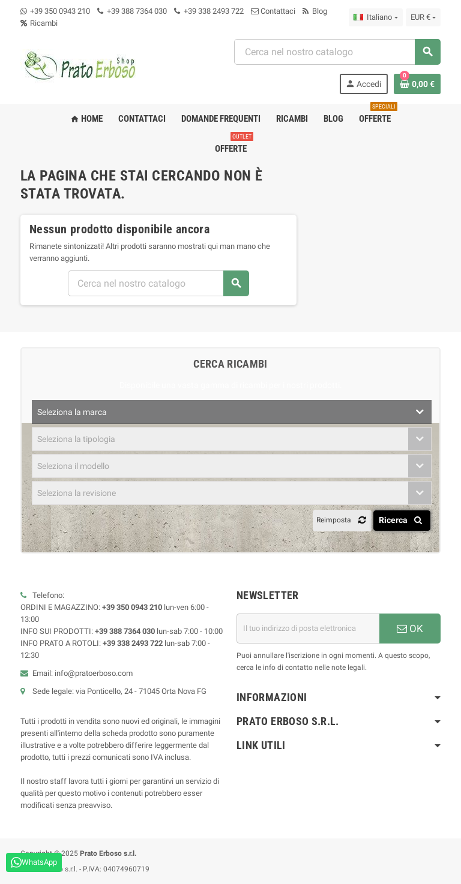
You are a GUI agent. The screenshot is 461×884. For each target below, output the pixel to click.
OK (410, 629)
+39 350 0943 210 (60, 11)
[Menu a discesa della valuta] (423, 17)
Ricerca (402, 520)
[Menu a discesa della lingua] (375, 17)
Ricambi (39, 23)
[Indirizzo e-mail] (308, 629)
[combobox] (337, 52)
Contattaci (273, 11)
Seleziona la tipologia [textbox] (76, 439)
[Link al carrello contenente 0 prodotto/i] (417, 84)
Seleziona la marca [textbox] (72, 412)
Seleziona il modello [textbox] (73, 466)
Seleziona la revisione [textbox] (76, 493)
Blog (315, 11)
